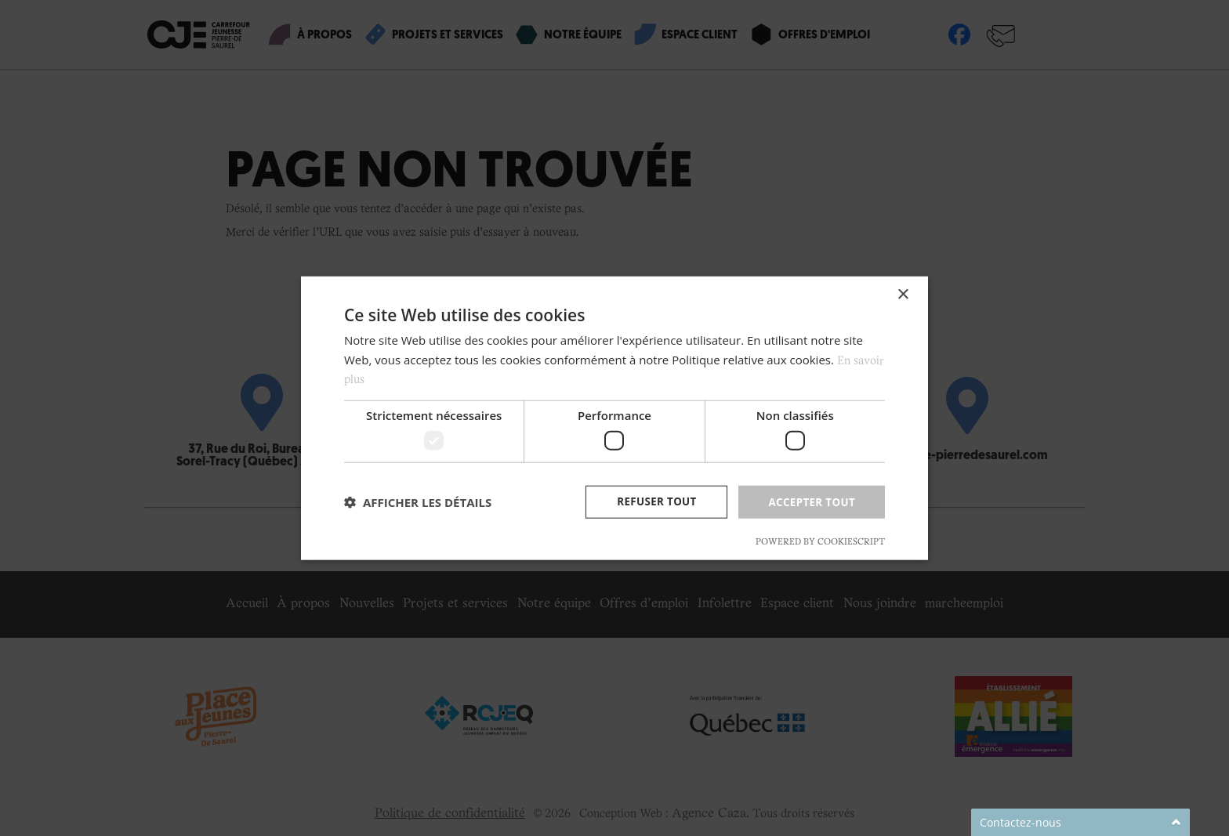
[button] (417, 502)
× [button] (902, 293)
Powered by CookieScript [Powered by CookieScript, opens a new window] (820, 543)
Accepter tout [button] (809, 501)
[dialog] (614, 418)
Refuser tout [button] (651, 501)
